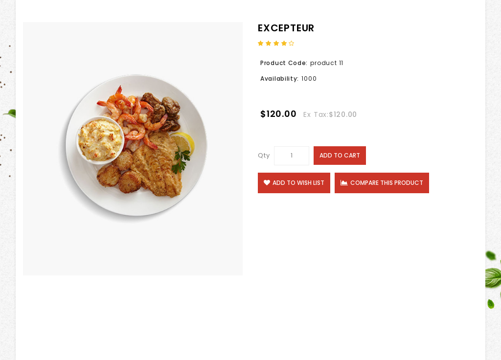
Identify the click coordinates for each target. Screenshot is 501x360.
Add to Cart (339, 155)
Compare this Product (382, 183)
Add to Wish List (294, 183)
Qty (264, 155)
